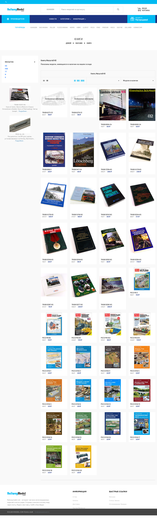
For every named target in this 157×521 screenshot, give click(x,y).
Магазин (79, 43)
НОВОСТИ (53, 19)
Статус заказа (114, 500)
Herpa (72, 27)
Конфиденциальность (42, 512)
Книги (89, 43)
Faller (52, 27)
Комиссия (138, 27)
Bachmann (43, 27)
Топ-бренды (20, 27)
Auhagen (33, 27)
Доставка (76, 504)
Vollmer (128, 27)
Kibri (79, 27)
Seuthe (119, 27)
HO (6, 66)
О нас (75, 497)
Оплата (75, 500)
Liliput (86, 27)
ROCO (113, 27)
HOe (6, 68)
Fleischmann (62, 27)
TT (6, 71)
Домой (68, 43)
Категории (66, 19)
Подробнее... (23, 111)
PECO (92, 27)
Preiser (105, 27)
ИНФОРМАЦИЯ (80, 19)
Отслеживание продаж (117, 504)
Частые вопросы (79, 508)
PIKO (98, 27)
